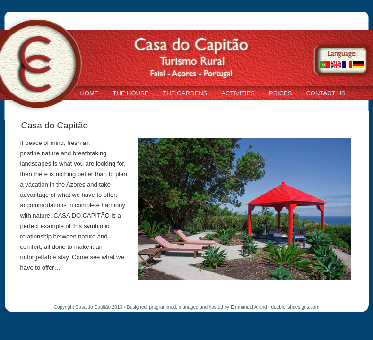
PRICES (280, 93)
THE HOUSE (131, 93)
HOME (89, 93)
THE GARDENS (185, 93)
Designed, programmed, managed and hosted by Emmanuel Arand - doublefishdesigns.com (223, 307)
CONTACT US (325, 93)
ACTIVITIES (238, 93)
